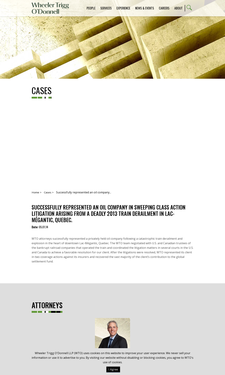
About (178, 8)
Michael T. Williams (112, 342)
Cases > (49, 192)
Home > (36, 192)
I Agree (113, 369)
